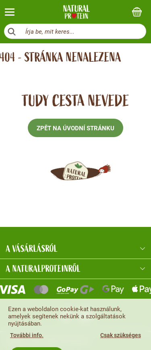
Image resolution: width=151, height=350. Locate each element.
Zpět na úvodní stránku (75, 128)
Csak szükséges (120, 335)
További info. (26, 335)
